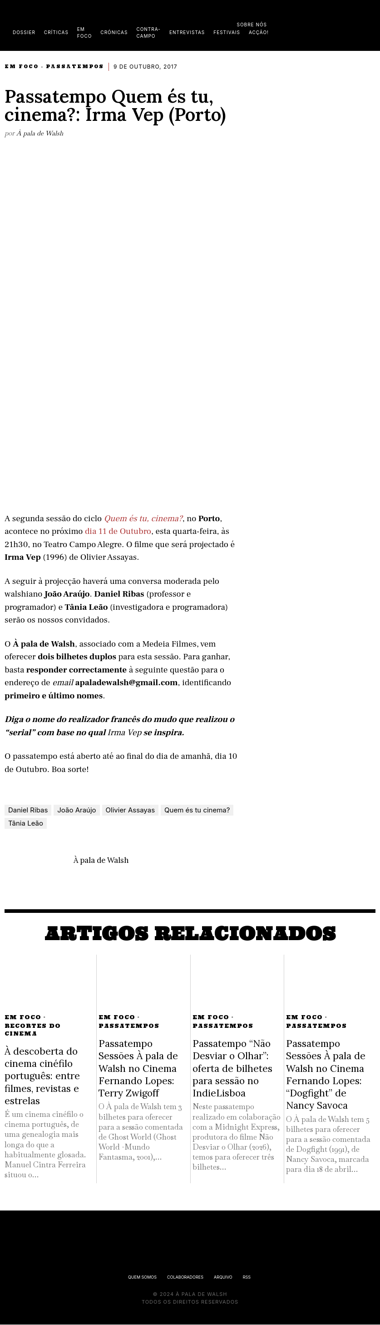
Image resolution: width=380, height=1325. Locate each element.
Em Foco (22, 67)
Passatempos (75, 67)
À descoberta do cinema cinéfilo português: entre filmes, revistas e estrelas (42, 1076)
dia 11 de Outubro (118, 531)
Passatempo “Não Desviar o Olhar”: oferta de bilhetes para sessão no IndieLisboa (232, 1069)
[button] (370, 24)
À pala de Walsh (40, 133)
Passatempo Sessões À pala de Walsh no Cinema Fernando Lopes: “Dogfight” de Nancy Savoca (325, 1075)
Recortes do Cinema (33, 1030)
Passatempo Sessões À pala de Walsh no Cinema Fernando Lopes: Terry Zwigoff (138, 1069)
